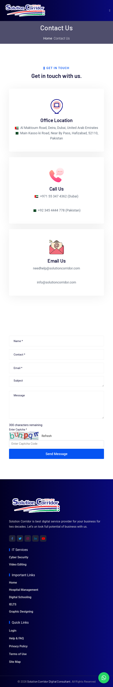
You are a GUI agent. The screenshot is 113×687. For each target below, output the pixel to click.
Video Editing (18, 564)
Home (47, 38)
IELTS (12, 604)
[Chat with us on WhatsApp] (103, 677)
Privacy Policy (18, 646)
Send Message (57, 454)
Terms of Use (18, 654)
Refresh (47, 436)
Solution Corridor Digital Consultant (48, 681)
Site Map (15, 662)
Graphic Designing (21, 611)
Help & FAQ (16, 638)
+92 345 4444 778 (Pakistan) (59, 210)
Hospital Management (23, 590)
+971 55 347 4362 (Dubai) (59, 196)
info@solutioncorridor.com (56, 282)
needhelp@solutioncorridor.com (56, 268)
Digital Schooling (20, 597)
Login (12, 630)
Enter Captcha (18, 430)
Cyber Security (18, 557)
